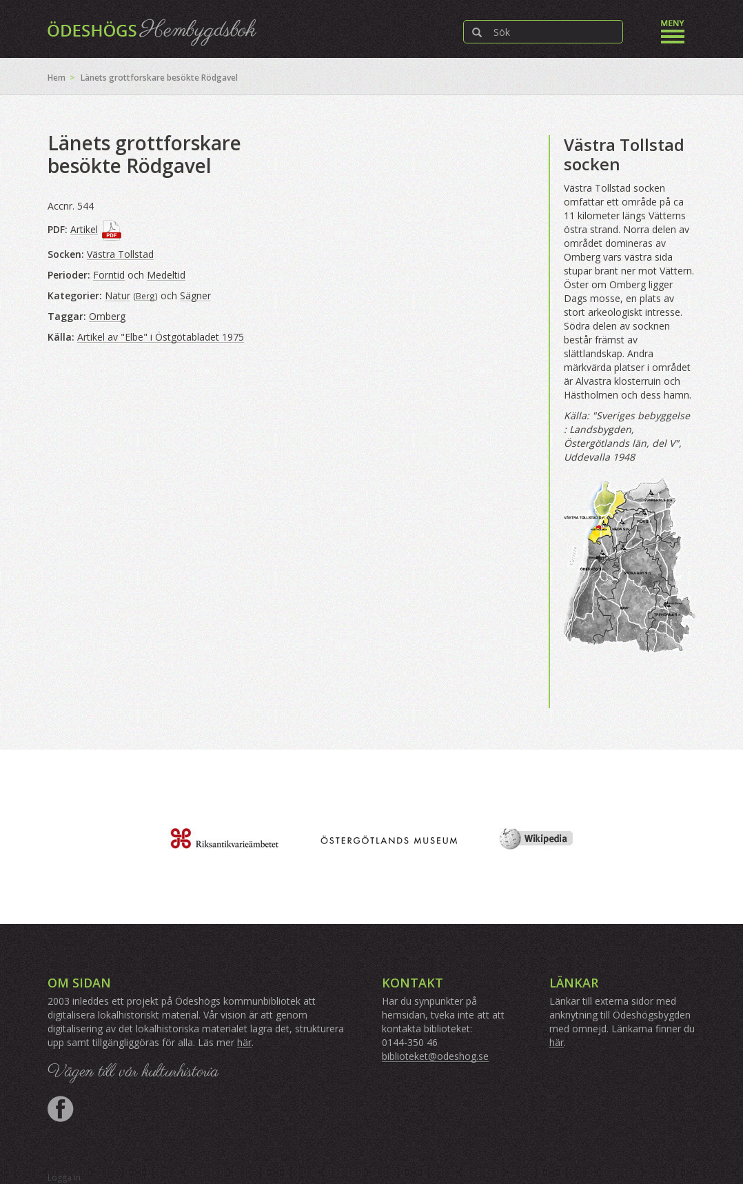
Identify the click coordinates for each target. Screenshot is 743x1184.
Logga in (64, 1177)
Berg (145, 295)
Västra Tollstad (120, 254)
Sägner (195, 295)
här (244, 1042)
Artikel (84, 229)
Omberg (107, 316)
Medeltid (166, 274)
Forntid (109, 274)
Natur (117, 295)
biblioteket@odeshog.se (435, 1056)
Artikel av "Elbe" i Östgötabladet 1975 (160, 336)
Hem (56, 77)
